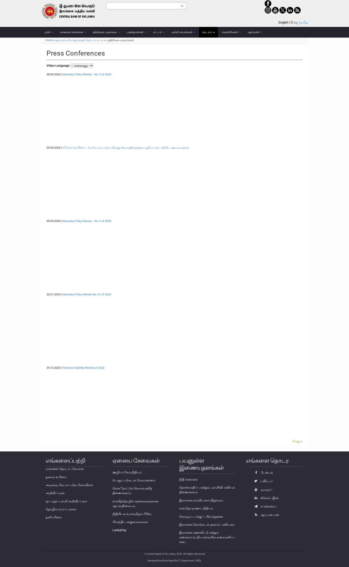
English (283, 22)
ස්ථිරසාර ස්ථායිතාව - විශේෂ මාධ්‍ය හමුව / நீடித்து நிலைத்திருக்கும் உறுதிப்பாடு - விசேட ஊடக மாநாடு (125, 147)
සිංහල (294, 22)
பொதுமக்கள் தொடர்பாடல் (85, 40)
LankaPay (119, 530)
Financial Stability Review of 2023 (83, 367)
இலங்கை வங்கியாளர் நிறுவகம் (201, 500)
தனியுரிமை (54, 517)
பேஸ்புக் (262, 472)
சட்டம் (158, 32)
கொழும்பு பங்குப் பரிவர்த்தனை (201, 516)
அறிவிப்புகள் (55, 493)
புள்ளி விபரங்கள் (183, 32)
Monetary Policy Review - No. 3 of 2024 (86, 74)
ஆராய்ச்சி (255, 32)
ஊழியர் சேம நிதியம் (127, 472)
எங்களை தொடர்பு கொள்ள (65, 469)
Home (49, 40)
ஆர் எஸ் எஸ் (265, 515)
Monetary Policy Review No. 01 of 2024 (86, 294)
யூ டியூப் (262, 489)
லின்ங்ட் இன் (265, 498)
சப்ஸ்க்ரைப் (264, 506)
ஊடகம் (208, 32)
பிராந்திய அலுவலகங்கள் (130, 522)
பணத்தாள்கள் (136, 32)
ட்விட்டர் (262, 481)
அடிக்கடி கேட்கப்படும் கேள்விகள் (69, 485)
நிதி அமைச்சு (188, 479)
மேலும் (297, 441)
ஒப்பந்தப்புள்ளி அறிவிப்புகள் (66, 501)
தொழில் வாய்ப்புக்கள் (61, 509)
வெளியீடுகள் (231, 32)
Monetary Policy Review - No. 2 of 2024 (86, 221)
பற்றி (48, 32)
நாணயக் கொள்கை (73, 32)
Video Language (58, 65)
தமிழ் (304, 22)
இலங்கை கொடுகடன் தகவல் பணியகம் (207, 524)
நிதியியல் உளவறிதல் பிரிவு (131, 514)
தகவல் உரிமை (56, 477)
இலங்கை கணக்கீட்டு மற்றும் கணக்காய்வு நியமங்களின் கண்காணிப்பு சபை (207, 537)
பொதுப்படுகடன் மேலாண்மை (133, 480)
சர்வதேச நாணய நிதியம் (196, 508)
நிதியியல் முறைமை (106, 32)
